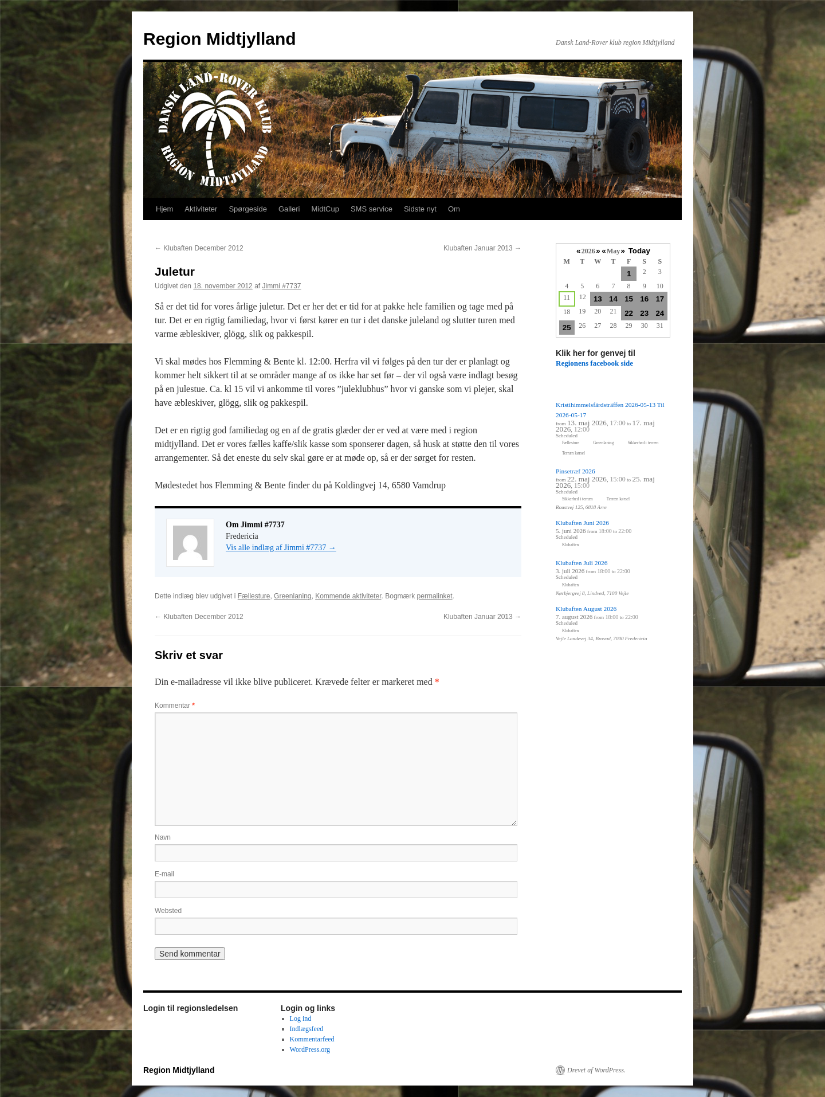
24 (659, 313)
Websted (168, 911)
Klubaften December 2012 (199, 248)
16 (644, 299)
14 (613, 299)
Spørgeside (247, 209)
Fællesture (254, 596)
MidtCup (325, 209)
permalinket (435, 596)
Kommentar (175, 706)
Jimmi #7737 (281, 286)
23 (644, 313)
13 (598, 299)
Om (454, 209)
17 (659, 299)
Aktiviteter (200, 209)
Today (639, 250)
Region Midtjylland (219, 38)
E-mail (164, 874)
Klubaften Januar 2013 (482, 248)
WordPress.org (310, 1049)
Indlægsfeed (307, 1029)
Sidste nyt (420, 209)
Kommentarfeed (312, 1039)
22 (628, 313)
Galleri (289, 209)
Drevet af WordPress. (596, 1070)
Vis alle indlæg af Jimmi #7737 (281, 547)
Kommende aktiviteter (348, 596)
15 (628, 299)
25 (567, 327)
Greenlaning (292, 596)
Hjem (164, 209)
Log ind (301, 1018)
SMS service (371, 209)
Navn (163, 837)
